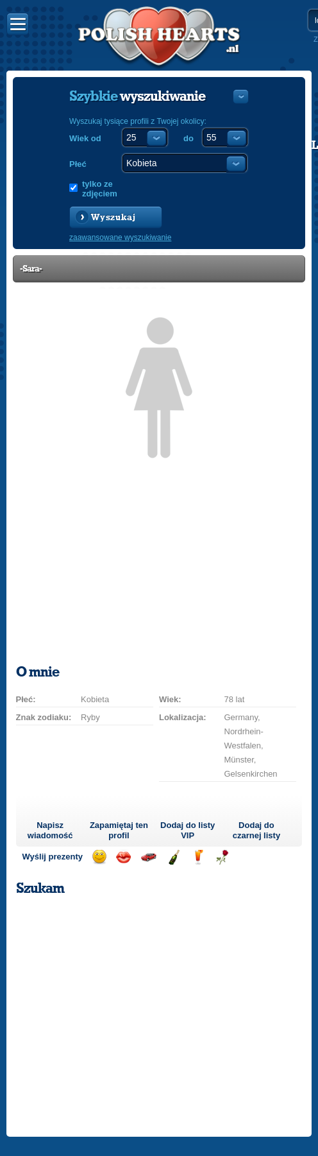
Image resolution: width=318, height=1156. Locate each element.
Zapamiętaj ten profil (119, 830)
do (188, 138)
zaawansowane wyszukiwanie (120, 237)
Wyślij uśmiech (99, 857)
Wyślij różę (222, 857)
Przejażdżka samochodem (148, 857)
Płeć (78, 164)
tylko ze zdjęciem (99, 188)
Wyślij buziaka (123, 857)
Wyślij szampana (173, 857)
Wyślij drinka (197, 857)
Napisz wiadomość (50, 830)
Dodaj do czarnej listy (256, 830)
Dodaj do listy (187, 830)
